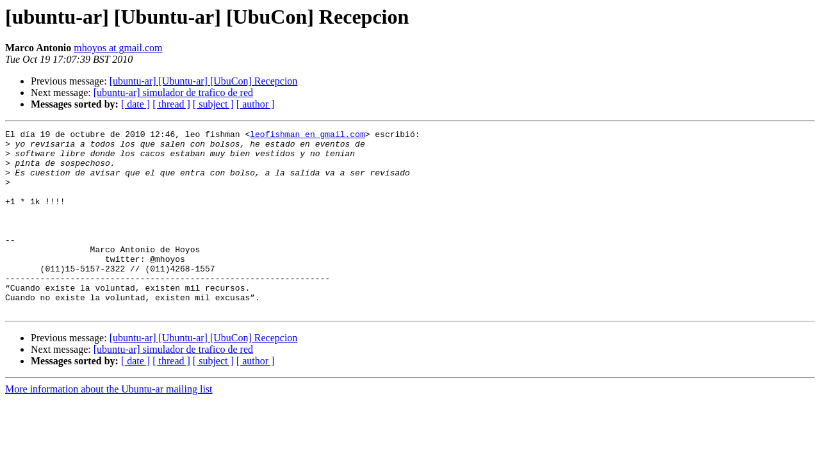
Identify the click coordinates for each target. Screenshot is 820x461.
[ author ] (255, 104)
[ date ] (135, 104)
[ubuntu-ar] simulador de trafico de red (173, 92)
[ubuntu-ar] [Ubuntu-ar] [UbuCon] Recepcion (204, 81)
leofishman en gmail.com (307, 136)
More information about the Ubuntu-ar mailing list (109, 425)
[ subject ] (213, 104)
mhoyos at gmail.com (118, 47)
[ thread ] (171, 104)
